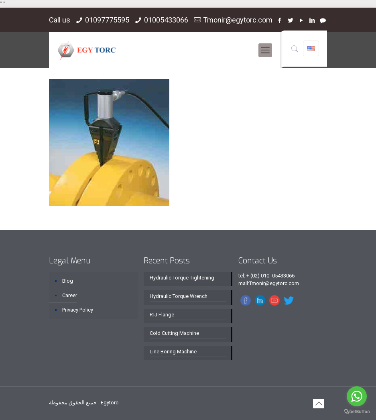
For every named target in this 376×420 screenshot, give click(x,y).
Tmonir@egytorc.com (237, 20)
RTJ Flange (162, 315)
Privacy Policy (77, 310)
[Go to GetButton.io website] (357, 411)
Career (69, 295)
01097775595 (107, 20)
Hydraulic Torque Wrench (178, 296)
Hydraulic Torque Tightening (182, 278)
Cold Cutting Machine (174, 333)
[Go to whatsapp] (357, 396)
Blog (67, 281)
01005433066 (166, 20)
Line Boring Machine (173, 352)
